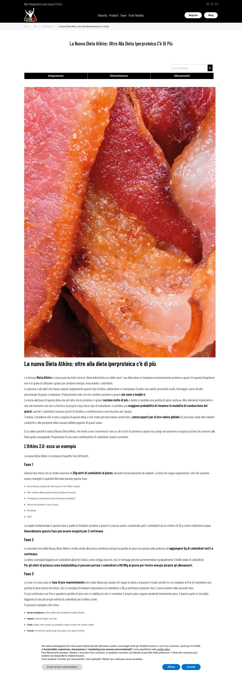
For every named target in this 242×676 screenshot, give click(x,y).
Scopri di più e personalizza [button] (62, 667)
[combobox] (192, 68)
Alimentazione (48, 26)
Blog (210, 15)
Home (26, 26)
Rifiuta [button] (171, 667)
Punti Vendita (136, 15)
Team (123, 15)
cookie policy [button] (163, 649)
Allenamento (182, 75)
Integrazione (55, 75)
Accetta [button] (191, 667)
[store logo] (30, 15)
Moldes (59, 4)
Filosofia (102, 15)
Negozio (193, 15)
